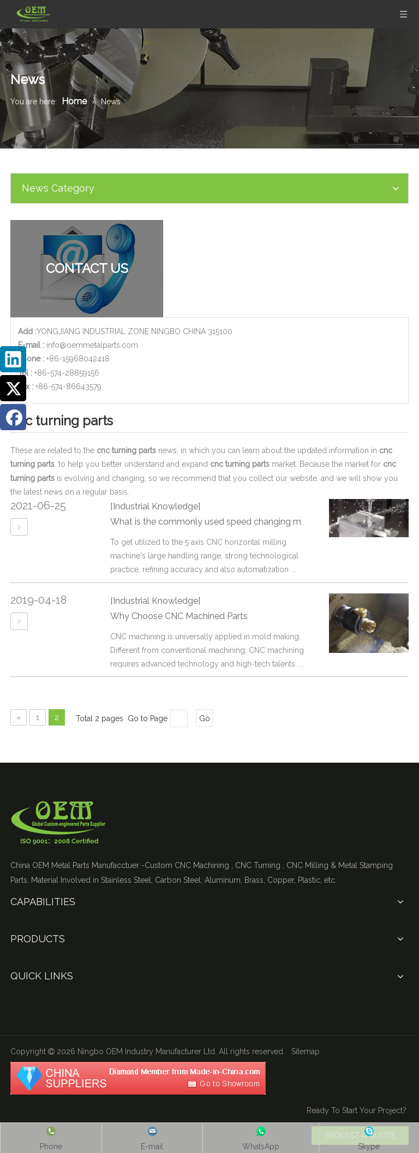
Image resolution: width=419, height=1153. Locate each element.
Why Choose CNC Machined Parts (179, 616)
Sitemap (305, 1051)
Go (204, 718)
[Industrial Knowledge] (155, 506)
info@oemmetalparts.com (92, 345)
